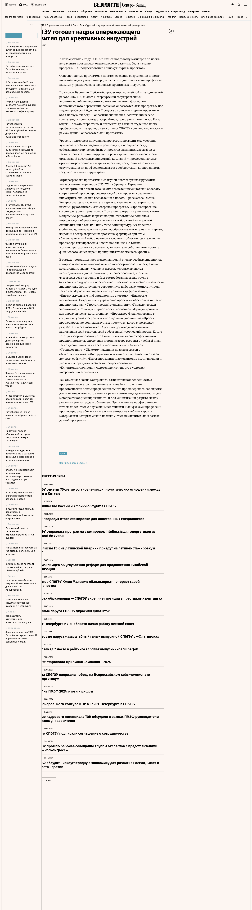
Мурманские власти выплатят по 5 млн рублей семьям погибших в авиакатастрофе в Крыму (20, 106)
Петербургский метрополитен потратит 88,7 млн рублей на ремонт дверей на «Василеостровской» (20, 130)
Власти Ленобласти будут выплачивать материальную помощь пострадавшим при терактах (19, 476)
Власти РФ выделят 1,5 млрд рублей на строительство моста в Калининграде (18, 171)
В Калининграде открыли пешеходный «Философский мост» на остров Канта (19, 513)
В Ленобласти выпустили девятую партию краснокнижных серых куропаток (19, 342)
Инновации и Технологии (151, 16)
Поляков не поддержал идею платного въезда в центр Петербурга (19, 324)
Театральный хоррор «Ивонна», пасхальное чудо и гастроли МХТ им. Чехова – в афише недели (21, 290)
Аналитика (106, 16)
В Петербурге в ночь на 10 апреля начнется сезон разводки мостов (20, 495)
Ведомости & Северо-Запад (170, 10)
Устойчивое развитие (212, 16)
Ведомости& (81, 16)
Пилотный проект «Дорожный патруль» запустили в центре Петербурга (17, 436)
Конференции (33, 16)
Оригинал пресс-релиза (87, 463)
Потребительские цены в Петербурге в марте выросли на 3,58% (19, 69)
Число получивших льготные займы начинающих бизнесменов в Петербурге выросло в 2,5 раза (21, 250)
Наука (230, 16)
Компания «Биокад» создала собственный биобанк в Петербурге (18, 602)
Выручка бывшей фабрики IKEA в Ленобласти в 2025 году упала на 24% (20, 308)
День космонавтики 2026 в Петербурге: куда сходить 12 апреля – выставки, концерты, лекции (21, 637)
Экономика (58, 10)
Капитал (172, 16)
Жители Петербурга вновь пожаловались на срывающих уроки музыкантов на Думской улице (20, 379)
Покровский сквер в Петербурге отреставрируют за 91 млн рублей (20, 533)
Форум (148, 10)
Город (69, 16)
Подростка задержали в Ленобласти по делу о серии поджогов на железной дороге (19, 190)
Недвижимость (118, 10)
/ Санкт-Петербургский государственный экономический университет (122, 25)
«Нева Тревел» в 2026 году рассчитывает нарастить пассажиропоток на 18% (20, 399)
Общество (86, 10)
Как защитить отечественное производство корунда (18, 619)
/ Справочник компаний (72, 25)
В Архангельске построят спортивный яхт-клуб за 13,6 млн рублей (19, 567)
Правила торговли (13, 16)
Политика (73, 10)
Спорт (94, 16)
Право (240, 16)
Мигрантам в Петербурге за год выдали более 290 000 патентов (21, 551)
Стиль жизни (135, 10)
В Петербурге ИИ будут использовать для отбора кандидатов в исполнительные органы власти (20, 211)
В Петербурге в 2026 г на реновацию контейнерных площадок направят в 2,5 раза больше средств (20, 87)
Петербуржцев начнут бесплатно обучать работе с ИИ (20, 415)
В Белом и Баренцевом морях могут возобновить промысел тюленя (20, 360)
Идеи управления (53, 16)
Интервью (193, 10)
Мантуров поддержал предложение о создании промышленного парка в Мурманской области (20, 455)
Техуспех (130, 16)
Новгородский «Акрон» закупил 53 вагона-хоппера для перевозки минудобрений (20, 585)
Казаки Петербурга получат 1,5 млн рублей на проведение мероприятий (21, 269)
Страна (118, 16)
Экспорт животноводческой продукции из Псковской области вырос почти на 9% (21, 230)
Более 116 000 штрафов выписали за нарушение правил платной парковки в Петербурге (20, 151)
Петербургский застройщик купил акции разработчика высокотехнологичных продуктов (21, 51)
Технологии (101, 10)
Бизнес (45, 10)
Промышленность (188, 16)
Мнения (206, 10)
